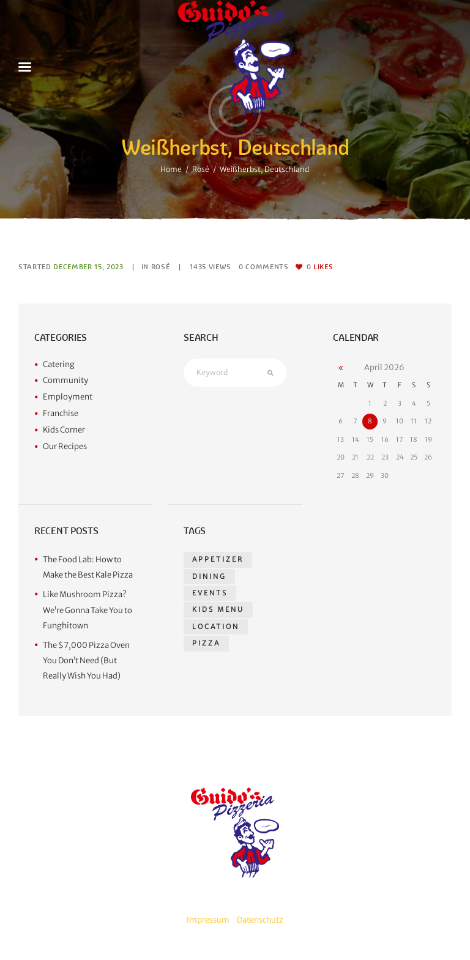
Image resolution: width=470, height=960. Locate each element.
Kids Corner (64, 430)
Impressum (208, 920)
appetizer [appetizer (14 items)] (218, 559)
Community (65, 380)
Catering (59, 364)
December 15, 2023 (88, 266)
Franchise (60, 413)
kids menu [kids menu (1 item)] (218, 609)
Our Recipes (65, 446)
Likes (320, 266)
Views (210, 266)
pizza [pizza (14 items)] (206, 643)
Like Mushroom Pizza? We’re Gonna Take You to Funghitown (87, 610)
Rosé (200, 169)
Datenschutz (260, 920)
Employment (67, 397)
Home (171, 169)
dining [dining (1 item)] (209, 576)
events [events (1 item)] (210, 593)
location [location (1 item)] (215, 626)
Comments (264, 266)
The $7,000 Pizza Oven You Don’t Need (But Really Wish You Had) (86, 661)
